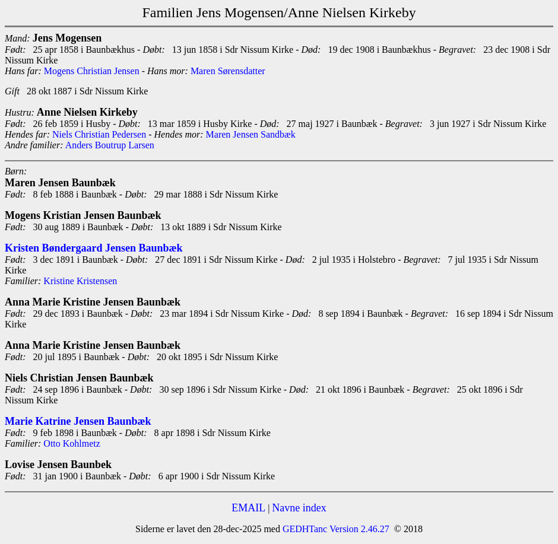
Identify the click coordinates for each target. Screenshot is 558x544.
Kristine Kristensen (80, 281)
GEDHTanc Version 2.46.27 (334, 529)
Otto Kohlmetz (71, 443)
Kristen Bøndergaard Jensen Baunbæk (94, 248)
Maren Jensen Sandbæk (251, 134)
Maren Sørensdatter (228, 71)
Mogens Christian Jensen (92, 71)
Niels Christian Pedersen (99, 134)
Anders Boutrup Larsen (109, 145)
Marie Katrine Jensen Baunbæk (78, 421)
